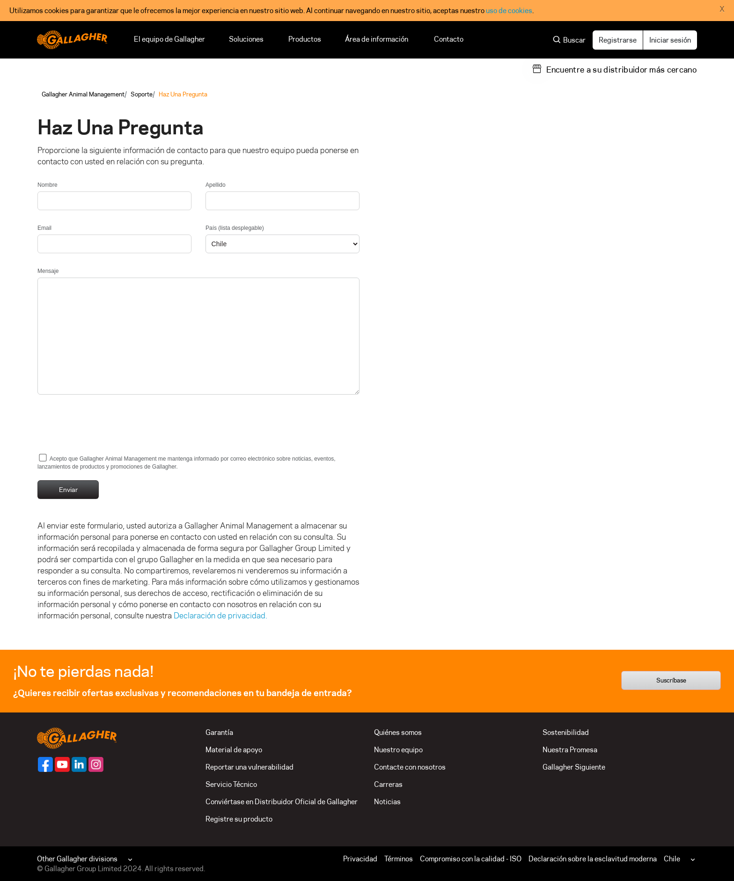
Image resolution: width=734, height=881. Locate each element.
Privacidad (360, 859)
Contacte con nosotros (410, 767)
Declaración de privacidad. (220, 615)
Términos (398, 859)
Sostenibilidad (566, 732)
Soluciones (246, 39)
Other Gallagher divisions (77, 859)
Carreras (388, 784)
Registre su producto (239, 819)
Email (44, 228)
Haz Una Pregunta (183, 94)
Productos (304, 39)
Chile (672, 859)
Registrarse (618, 40)
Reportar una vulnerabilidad (250, 767)
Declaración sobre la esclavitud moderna (592, 859)
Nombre (47, 185)
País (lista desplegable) (235, 228)
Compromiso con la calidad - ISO (470, 859)
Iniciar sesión (670, 40)
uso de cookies (509, 10)
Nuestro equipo (398, 750)
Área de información (377, 39)
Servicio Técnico (231, 784)
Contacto (448, 39)
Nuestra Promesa (570, 750)
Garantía (219, 732)
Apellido (216, 185)
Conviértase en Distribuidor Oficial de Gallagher (282, 802)
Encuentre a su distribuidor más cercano (621, 69)
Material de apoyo (234, 750)
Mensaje (48, 271)
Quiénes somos (398, 732)
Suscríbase (671, 680)
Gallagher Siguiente (574, 767)
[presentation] (108, 427)
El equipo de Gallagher (169, 39)
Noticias (387, 802)
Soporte (142, 94)
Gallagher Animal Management (83, 94)
